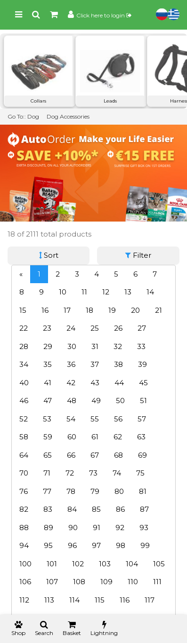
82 (23, 509)
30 (71, 346)
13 (127, 291)
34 (23, 364)
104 (132, 563)
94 (24, 545)
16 (45, 310)
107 (52, 581)
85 (96, 509)
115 (100, 599)
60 (71, 436)
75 (140, 472)
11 (84, 291)
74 (117, 472)
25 (94, 328)
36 (71, 364)
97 (96, 545)
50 (120, 400)
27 (142, 328)
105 (159, 563)
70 (23, 472)
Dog (33, 116)
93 (143, 527)
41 (47, 382)
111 (157, 581)
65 (47, 455)
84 (72, 509)
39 (142, 364)
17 (67, 310)
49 (96, 400)
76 (23, 491)
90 (73, 527)
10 (62, 291)
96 (72, 545)
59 (47, 436)
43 (94, 382)
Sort (48, 255)
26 (118, 328)
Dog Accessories (68, 116)
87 (144, 509)
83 (47, 509)
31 (94, 346)
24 (70, 328)
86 (120, 509)
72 (69, 472)
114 (74, 599)
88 (24, 527)
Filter (138, 255)
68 (118, 455)
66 (71, 455)
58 (23, 436)
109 (106, 581)
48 (71, 400)
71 (46, 472)
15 (22, 310)
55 (94, 418)
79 (94, 491)
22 (23, 328)
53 (47, 418)
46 (23, 400)
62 (118, 436)
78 (70, 491)
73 (93, 472)
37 (94, 364)
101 (52, 563)
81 (142, 491)
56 (118, 418)
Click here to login (103, 15)
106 (25, 581)
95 (48, 545)
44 (119, 382)
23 (47, 328)
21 (158, 310)
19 (112, 310)
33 (141, 346)
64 (23, 455)
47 (47, 400)
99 (145, 545)
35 (47, 364)
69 (142, 455)
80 (119, 491)
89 (48, 527)
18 (89, 310)
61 (94, 436)
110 (133, 581)
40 (24, 382)
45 (143, 382)
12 (105, 291)
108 (79, 581)
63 (141, 436)
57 (142, 418)
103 (105, 563)
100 (25, 563)
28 (23, 346)
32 (118, 346)
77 (47, 491)
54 (70, 418)
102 (78, 563)
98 (120, 545)
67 (94, 455)
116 (125, 599)
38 (118, 364)
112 (24, 599)
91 (96, 527)
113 (49, 599)
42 (70, 382)
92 (119, 527)
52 (23, 418)
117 (149, 599)
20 (135, 310)
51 (143, 400)
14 (150, 291)
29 (47, 346)
